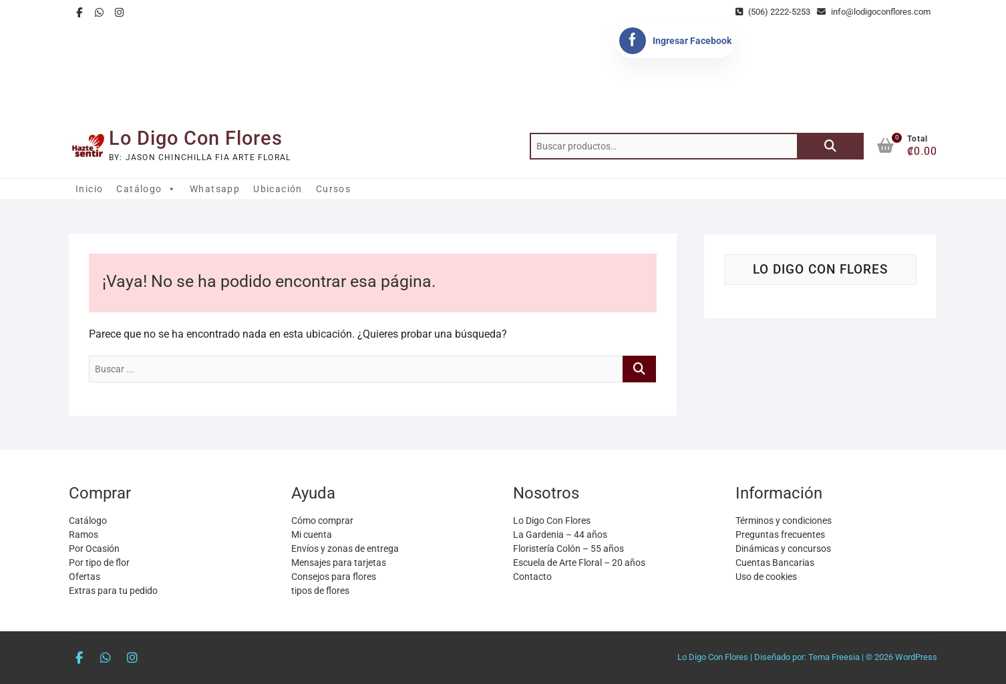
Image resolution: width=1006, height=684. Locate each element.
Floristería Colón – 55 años (568, 548)
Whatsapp (215, 189)
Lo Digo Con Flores (196, 138)
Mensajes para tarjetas (338, 562)
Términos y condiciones (783, 520)
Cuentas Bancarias (774, 562)
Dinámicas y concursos (783, 548)
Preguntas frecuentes (780, 534)
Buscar (830, 146)
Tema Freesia (834, 657)
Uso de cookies (766, 576)
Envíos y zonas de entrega (345, 548)
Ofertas (84, 576)
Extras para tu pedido (113, 590)
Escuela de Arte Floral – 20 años (579, 562)
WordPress (916, 657)
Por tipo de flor (99, 562)
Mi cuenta (311, 534)
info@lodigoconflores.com (874, 12)
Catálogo (146, 189)
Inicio (89, 189)
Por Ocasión (94, 548)
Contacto (532, 576)
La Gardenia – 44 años (560, 534)
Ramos (83, 534)
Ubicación (278, 189)
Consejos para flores (333, 576)
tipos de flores (320, 590)
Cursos (333, 189)
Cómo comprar (322, 520)
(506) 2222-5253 (772, 12)
